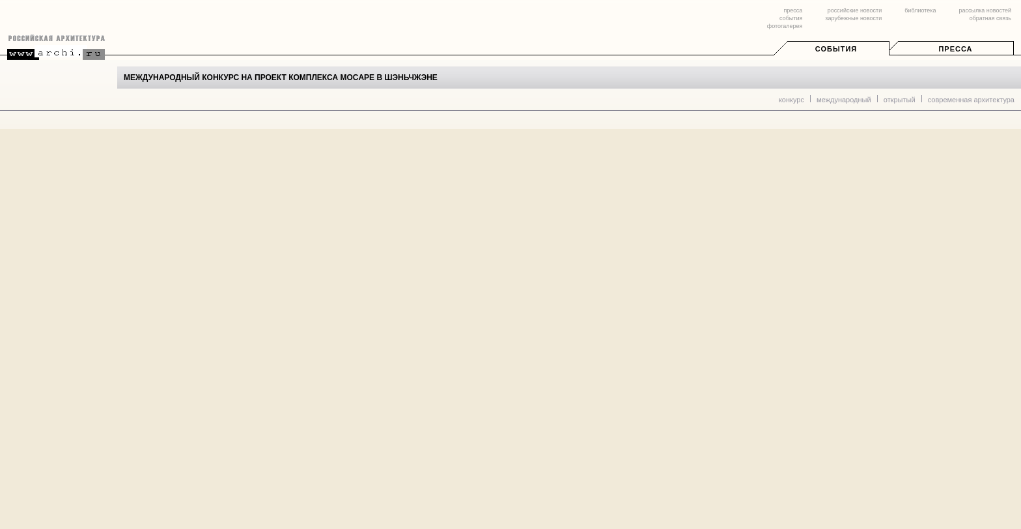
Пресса (955, 49)
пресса (792, 10)
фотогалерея (784, 26)
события (790, 18)
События (836, 49)
